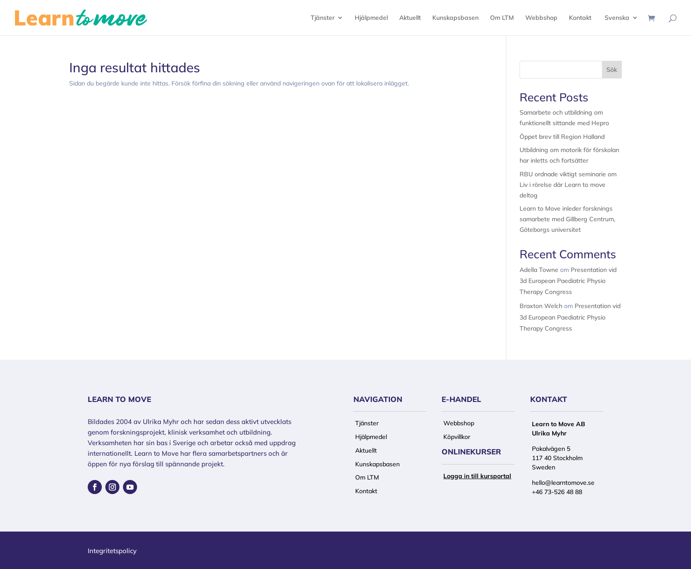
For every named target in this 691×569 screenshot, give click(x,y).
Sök (611, 70)
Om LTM (502, 18)
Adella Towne (539, 270)
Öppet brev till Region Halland (562, 137)
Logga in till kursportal (477, 476)
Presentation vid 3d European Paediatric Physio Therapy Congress (568, 281)
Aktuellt (410, 18)
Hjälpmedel (371, 18)
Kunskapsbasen (455, 18)
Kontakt (580, 18)
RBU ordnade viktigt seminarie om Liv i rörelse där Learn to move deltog (568, 184)
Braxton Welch (541, 306)
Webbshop (541, 18)
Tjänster (322, 18)
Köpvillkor (456, 437)
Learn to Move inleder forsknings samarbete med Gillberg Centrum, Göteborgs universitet (567, 219)
